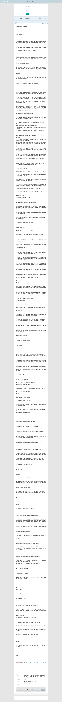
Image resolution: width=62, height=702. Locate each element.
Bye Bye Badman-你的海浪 (41, 662)
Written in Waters (31, 1)
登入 (27, 13)
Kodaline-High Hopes (30, 662)
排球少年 (44, 23)
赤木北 (47, 23)
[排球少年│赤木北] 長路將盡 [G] (21, 26)
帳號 (26, 5)
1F (16, 28)
